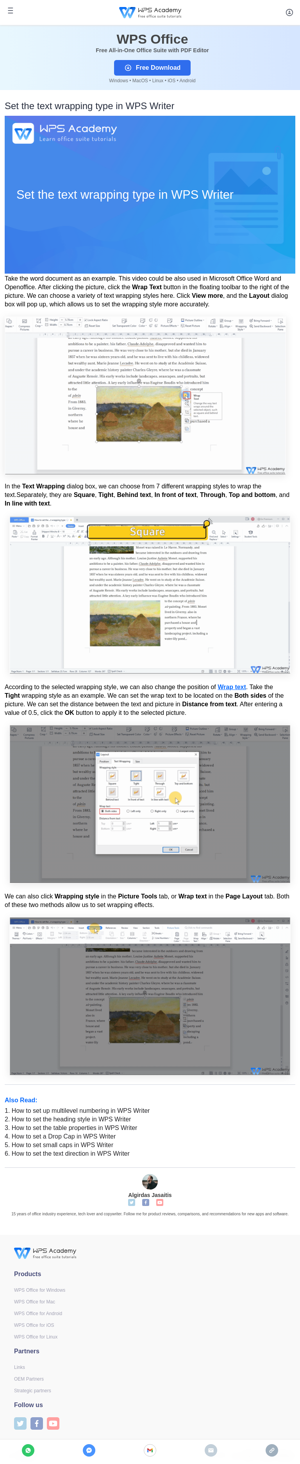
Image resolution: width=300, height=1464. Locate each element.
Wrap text (232, 687)
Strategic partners (32, 1390)
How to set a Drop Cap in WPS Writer (61, 1136)
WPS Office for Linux (35, 1337)
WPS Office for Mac (34, 1302)
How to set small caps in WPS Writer (59, 1145)
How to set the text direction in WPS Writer (67, 1153)
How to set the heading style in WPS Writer (68, 1119)
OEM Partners (29, 1379)
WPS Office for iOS (34, 1325)
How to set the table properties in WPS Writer (71, 1128)
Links (19, 1367)
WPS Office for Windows (39, 1290)
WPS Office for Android (38, 1313)
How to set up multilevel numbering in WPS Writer (77, 1110)
